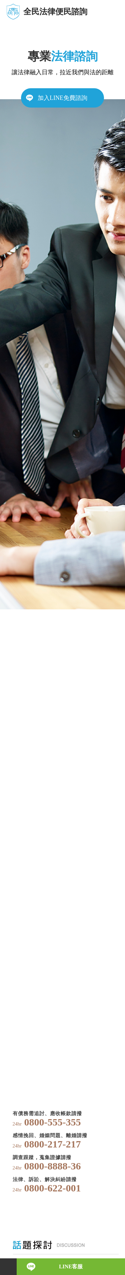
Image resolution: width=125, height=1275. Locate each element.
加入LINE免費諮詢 (62, 98)
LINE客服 (71, 1266)
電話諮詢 (8, 1266)
